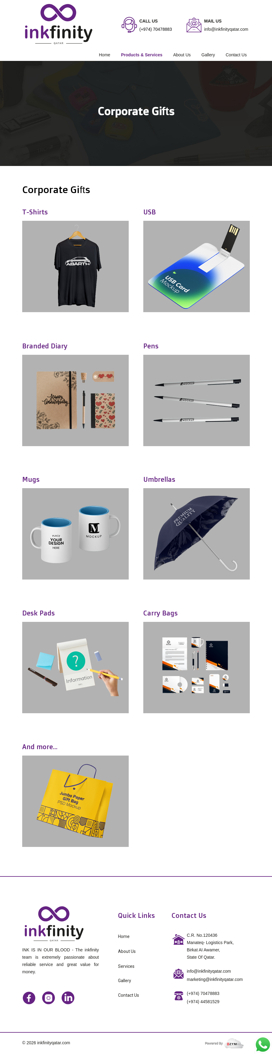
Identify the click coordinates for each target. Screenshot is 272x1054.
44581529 (203, 1001)
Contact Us (236, 54)
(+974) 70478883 (203, 993)
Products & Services (141, 54)
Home (104, 54)
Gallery (208, 54)
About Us (182, 54)
